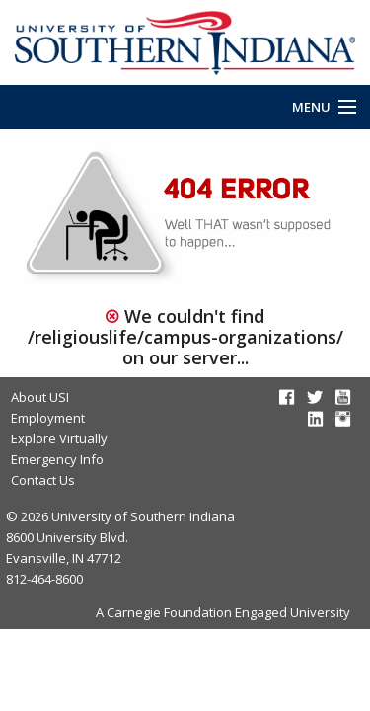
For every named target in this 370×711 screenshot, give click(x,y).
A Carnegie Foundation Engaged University (223, 612)
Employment (48, 418)
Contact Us (43, 480)
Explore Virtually (59, 438)
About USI (40, 397)
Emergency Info (57, 459)
